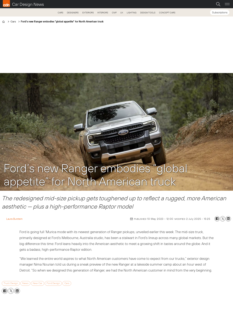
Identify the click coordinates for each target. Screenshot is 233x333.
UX (121, 12)
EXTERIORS (88, 12)
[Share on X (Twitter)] (222, 218)
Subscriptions (219, 12)
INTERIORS (102, 12)
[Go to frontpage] (23, 3)
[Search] (218, 4)
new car (37, 283)
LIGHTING (131, 12)
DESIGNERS (73, 12)
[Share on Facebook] (217, 218)
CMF (114, 12)
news (25, 283)
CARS (60, 12)
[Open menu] (227, 4)
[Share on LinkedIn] (228, 218)
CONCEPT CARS (167, 12)
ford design (53, 283)
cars (66, 283)
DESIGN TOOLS (147, 12)
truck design (11, 283)
